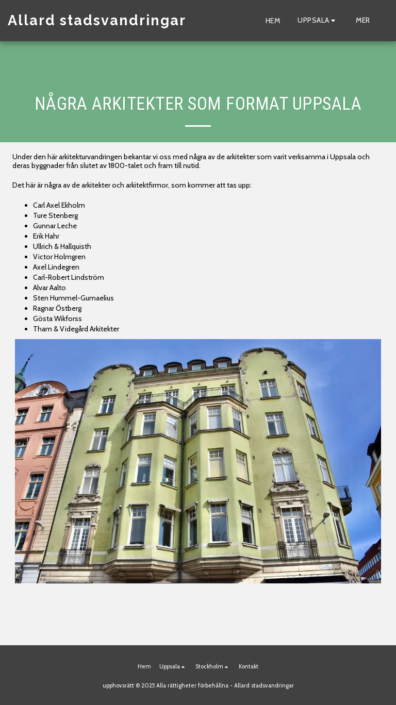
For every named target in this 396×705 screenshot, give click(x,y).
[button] (318, 20)
